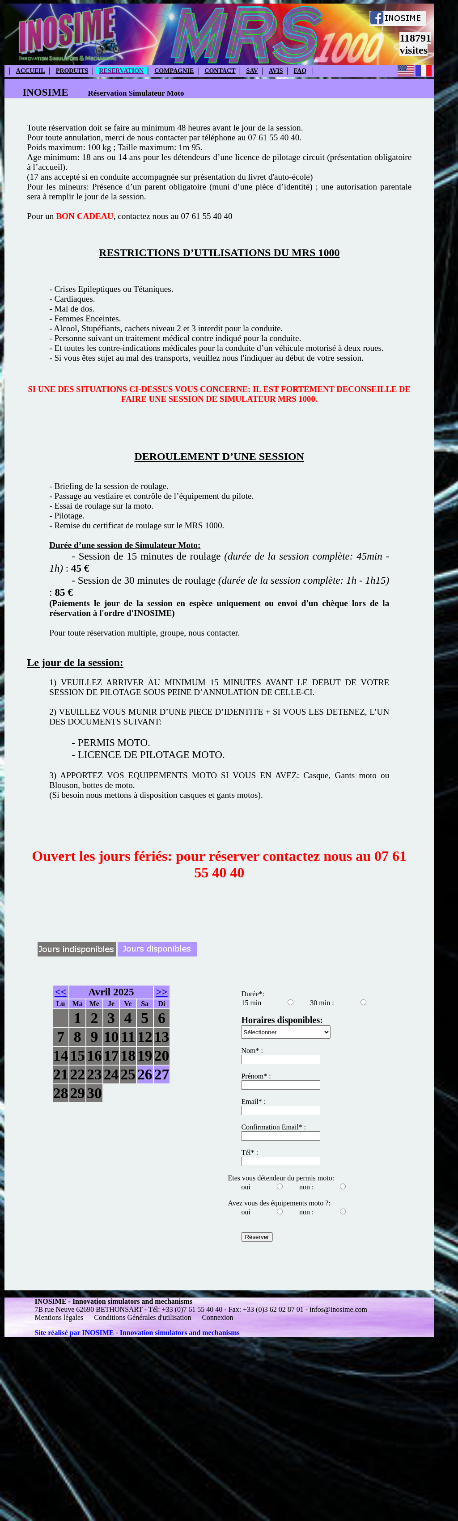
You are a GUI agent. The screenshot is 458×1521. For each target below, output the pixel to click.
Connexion (217, 1317)
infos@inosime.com (338, 1309)
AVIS (276, 70)
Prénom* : (256, 1076)
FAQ (300, 70)
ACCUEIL (30, 70)
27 (162, 1074)
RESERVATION (121, 70)
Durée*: (252, 994)
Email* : (253, 1101)
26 (145, 1074)
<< (60, 992)
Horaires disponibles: (281, 1020)
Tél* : (249, 1152)
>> (161, 992)
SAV (252, 70)
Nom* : (252, 1050)
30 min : (322, 1003)
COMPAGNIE (174, 70)
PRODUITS (72, 70)
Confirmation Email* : (273, 1127)
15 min (251, 1003)
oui (245, 1187)
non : (306, 1187)
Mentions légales (59, 1317)
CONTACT (219, 70)
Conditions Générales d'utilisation (142, 1317)
